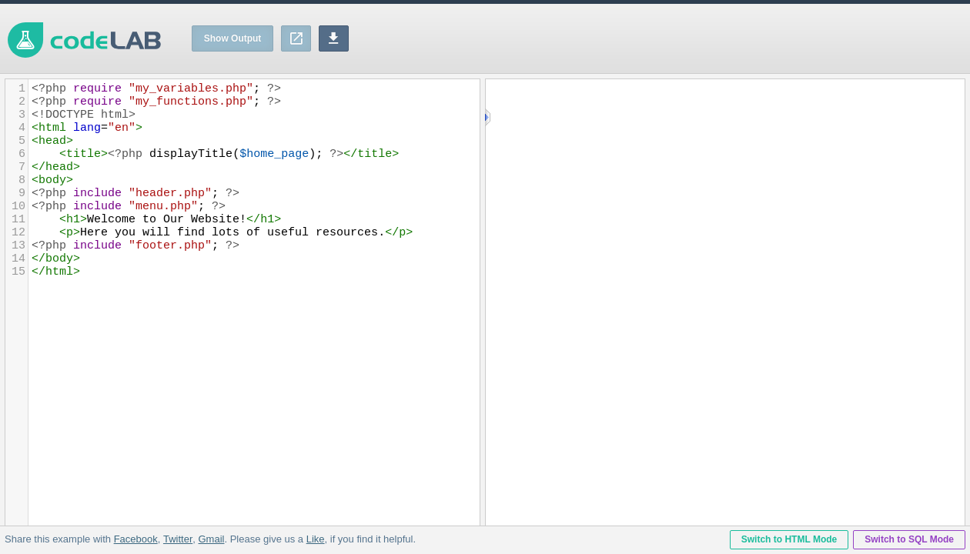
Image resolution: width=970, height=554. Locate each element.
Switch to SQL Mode (909, 539)
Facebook (136, 539)
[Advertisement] (690, 38)
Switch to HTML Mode (789, 539)
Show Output (233, 38)
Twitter (177, 539)
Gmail (211, 539)
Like (315, 539)
